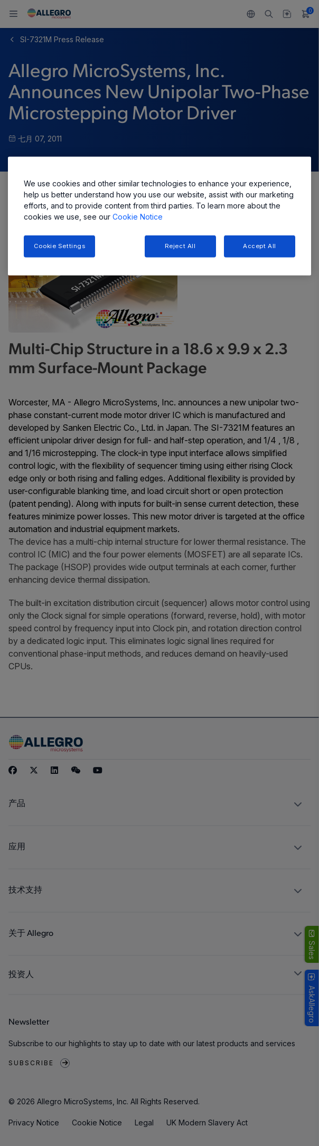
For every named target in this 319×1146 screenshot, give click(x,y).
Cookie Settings (60, 245)
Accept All (259, 245)
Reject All (180, 245)
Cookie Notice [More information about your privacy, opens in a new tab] (137, 216)
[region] (159, 215)
